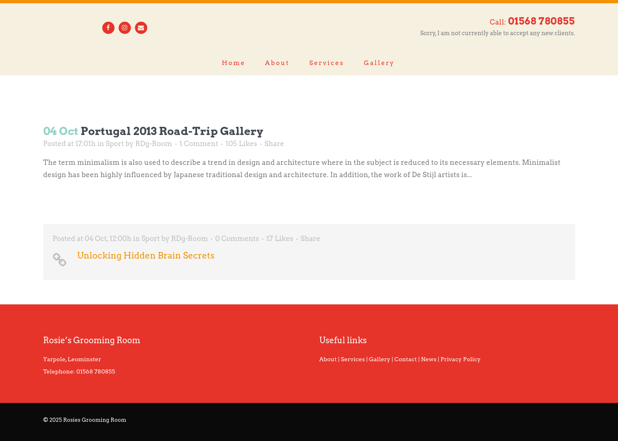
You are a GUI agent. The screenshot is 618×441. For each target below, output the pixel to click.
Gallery (379, 359)
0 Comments (237, 238)
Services (353, 359)
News (428, 359)
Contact (405, 359)
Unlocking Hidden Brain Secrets (146, 255)
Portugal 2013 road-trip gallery (172, 131)
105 (241, 143)
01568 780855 (95, 371)
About (328, 359)
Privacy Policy (460, 359)
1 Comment (199, 144)
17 (279, 238)
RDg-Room (153, 144)
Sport (115, 144)
